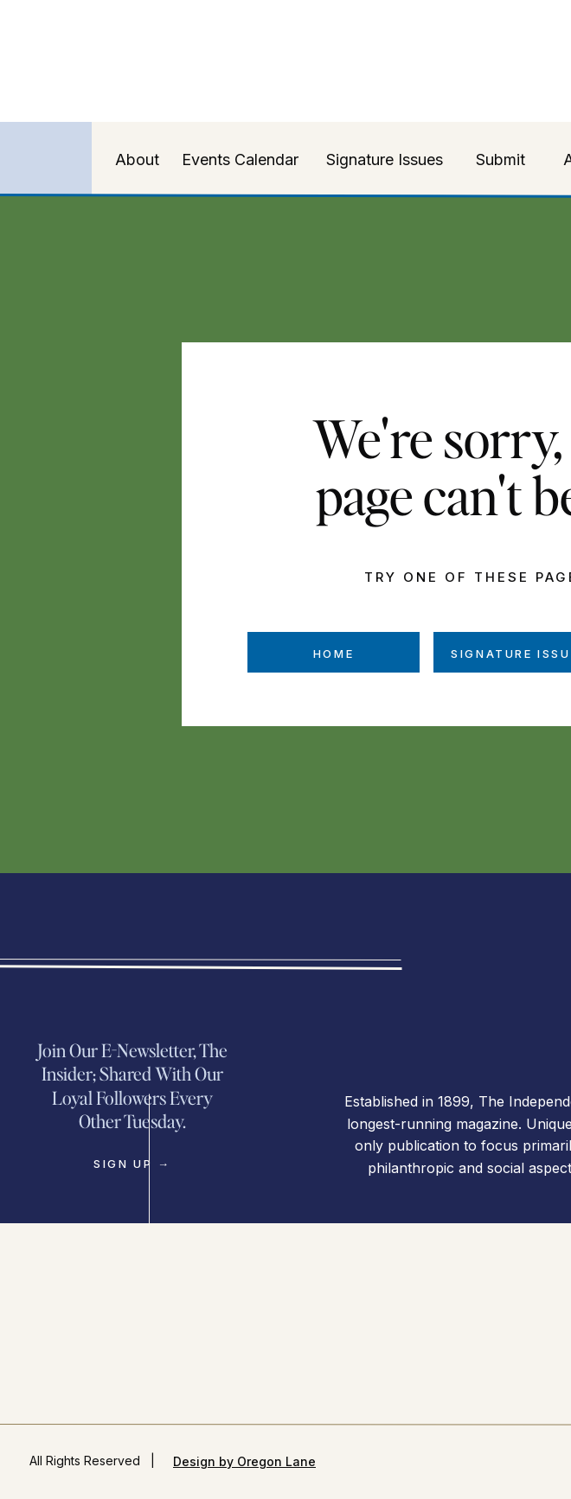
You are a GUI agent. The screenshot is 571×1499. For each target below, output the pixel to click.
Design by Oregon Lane (244, 1461)
